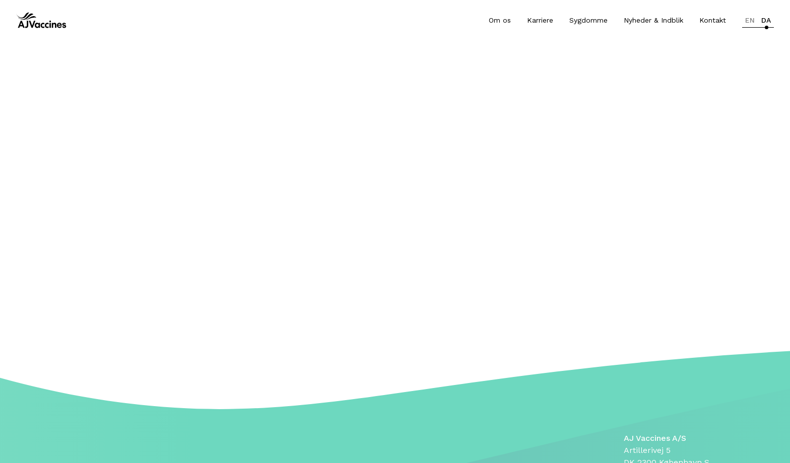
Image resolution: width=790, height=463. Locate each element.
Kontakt (712, 20)
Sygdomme (588, 20)
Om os (500, 20)
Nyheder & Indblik (653, 20)
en (750, 20)
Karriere (540, 20)
